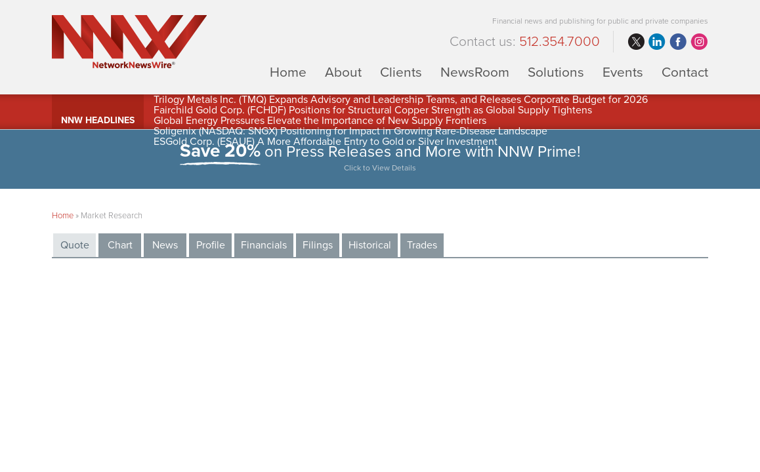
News (165, 245)
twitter (635, 41)
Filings (318, 245)
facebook (677, 41)
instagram (698, 41)
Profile (210, 245)
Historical (369, 245)
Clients (401, 71)
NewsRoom (474, 71)
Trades (422, 245)
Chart (120, 245)
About (343, 71)
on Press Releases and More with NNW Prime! (380, 159)
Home (288, 71)
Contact (685, 71)
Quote (74, 245)
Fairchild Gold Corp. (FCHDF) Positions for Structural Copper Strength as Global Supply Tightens (373, 110)
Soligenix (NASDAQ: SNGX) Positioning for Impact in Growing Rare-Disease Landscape (350, 131)
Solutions (556, 71)
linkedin (656, 41)
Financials (264, 245)
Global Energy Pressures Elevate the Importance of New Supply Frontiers (320, 120)
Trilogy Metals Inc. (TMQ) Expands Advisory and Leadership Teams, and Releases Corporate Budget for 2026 (401, 99)
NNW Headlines (98, 120)
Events (622, 71)
